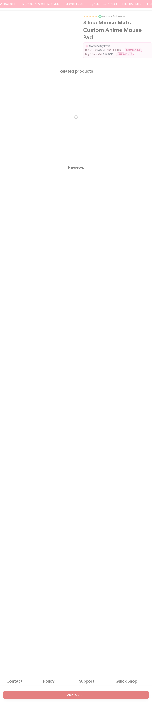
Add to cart (76, 694)
